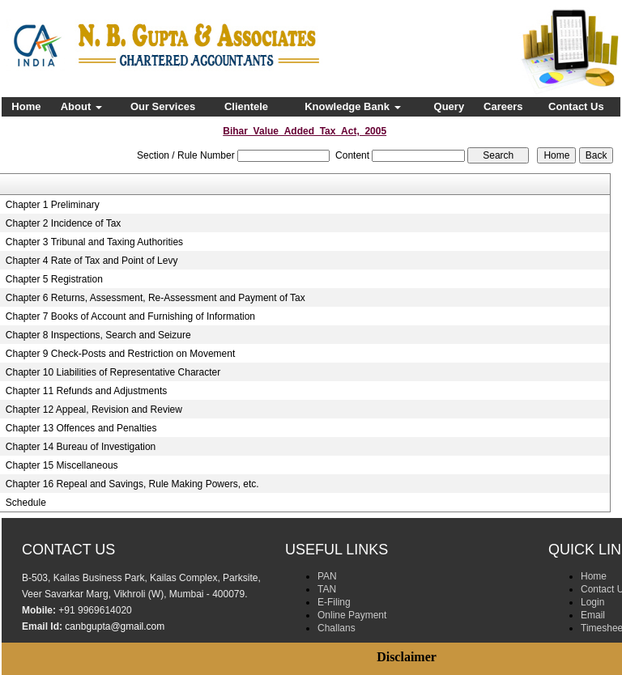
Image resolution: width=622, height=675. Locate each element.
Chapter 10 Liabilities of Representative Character (113, 372)
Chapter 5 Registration (54, 279)
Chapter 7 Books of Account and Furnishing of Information (130, 316)
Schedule (26, 502)
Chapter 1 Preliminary (53, 204)
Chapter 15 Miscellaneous (62, 465)
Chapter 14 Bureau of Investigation (81, 446)
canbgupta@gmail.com (114, 626)
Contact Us (576, 106)
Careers (503, 106)
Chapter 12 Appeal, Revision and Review (94, 409)
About (81, 106)
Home (25, 106)
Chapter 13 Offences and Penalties (81, 428)
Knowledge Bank (352, 106)
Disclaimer (407, 657)
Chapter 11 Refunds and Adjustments (86, 391)
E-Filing (334, 602)
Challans (336, 628)
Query (449, 106)
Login (592, 602)
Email (593, 615)
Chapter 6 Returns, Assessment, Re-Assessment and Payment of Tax (155, 298)
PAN (327, 576)
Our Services (162, 106)
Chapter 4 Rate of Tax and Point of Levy (92, 260)
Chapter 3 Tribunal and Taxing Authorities (94, 242)
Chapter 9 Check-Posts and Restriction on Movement (120, 353)
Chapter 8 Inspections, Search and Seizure (98, 335)
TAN (326, 589)
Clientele (246, 106)
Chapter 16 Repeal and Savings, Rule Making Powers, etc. (132, 484)
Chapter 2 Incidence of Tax (63, 223)
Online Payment (351, 615)
